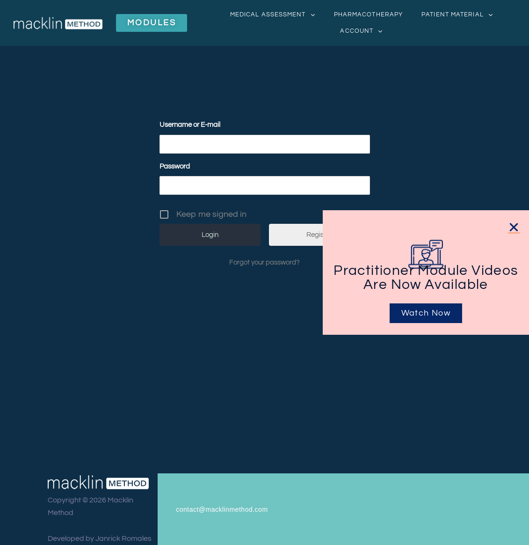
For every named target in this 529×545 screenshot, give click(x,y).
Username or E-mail (189, 124)
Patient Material (457, 15)
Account (361, 31)
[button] (514, 227)
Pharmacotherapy (368, 14)
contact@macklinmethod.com (222, 509)
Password (174, 166)
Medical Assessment (272, 15)
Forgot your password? (264, 262)
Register (319, 234)
